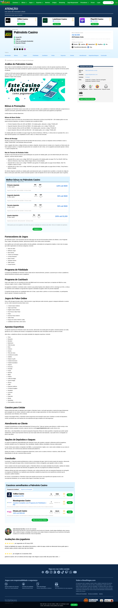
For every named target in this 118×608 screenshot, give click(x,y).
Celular (72, 55)
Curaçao (87, 77)
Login (98, 2)
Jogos (31, 2)
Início (6, 29)
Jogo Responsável (72, 2)
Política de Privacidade (81, 593)
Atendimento (82, 55)
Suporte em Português (26, 489)
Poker (53, 55)
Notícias (47, 2)
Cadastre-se (37, 229)
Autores (101, 593)
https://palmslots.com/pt (91, 70)
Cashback (44, 55)
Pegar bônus (21, 24)
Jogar (69, 494)
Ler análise (22, 21)
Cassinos (15, 2)
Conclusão (104, 55)
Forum (93, 2)
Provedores (84, 2)
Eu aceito (74, 604)
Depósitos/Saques (94, 55)
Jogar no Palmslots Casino (87, 99)
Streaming (62, 2)
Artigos (54, 2)
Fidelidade (35, 55)
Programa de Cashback (13, 489)
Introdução (8, 55)
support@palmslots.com (91, 74)
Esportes (38, 2)
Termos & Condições (93, 593)
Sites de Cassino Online (40, 520)
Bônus (23, 2)
